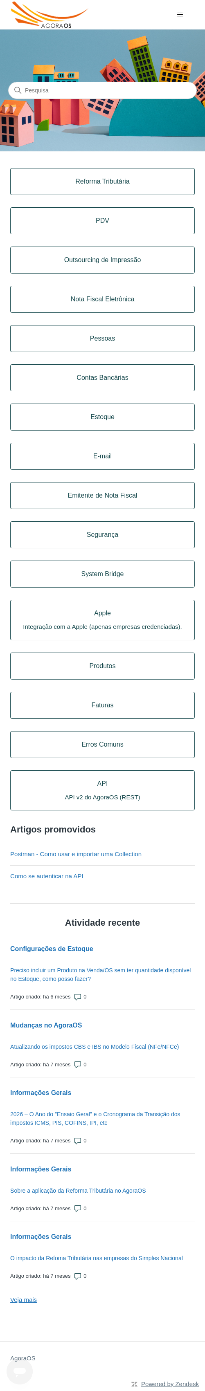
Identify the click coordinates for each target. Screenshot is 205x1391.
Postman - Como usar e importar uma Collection (76, 853)
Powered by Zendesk (170, 1383)
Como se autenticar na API (46, 876)
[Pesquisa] (102, 90)
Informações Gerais (40, 1092)
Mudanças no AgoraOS (46, 1025)
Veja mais (23, 1299)
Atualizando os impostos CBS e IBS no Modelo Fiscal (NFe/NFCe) (94, 1046)
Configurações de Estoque (51, 948)
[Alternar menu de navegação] (180, 14)
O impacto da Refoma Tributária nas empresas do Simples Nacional (96, 1258)
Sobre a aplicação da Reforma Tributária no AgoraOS (78, 1190)
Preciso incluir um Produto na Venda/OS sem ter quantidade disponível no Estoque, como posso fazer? (100, 974)
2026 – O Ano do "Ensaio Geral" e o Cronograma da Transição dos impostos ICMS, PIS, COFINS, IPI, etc (95, 1118)
